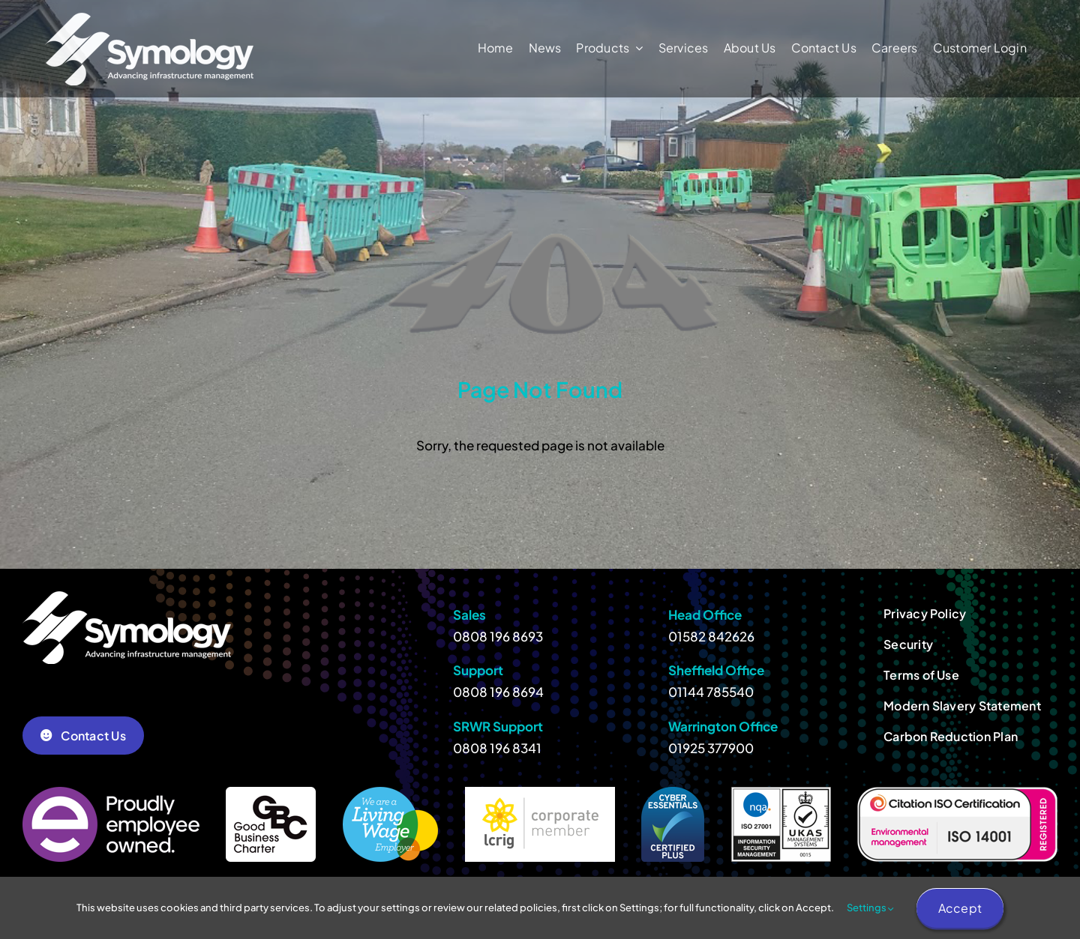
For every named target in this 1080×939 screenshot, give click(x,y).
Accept (960, 908)
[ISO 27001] (781, 793)
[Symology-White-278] (149, 18)
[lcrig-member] (540, 793)
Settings (870, 908)
